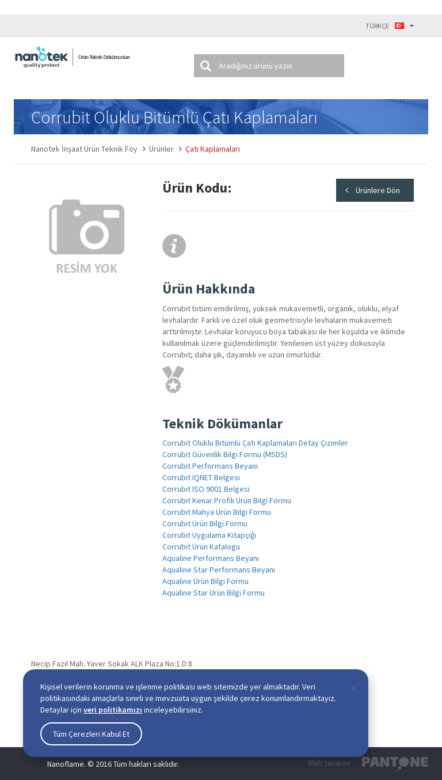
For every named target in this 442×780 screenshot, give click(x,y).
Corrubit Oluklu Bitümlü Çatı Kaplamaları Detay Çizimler (255, 443)
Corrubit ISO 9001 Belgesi (206, 489)
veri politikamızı (112, 709)
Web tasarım (328, 763)
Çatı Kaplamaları (212, 149)
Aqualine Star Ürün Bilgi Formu (213, 592)
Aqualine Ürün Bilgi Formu (205, 581)
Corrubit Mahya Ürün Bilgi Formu (216, 512)
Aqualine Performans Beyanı (210, 558)
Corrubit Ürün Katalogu (201, 546)
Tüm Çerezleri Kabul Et (91, 734)
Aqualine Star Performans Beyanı (218, 569)
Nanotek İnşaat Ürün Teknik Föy (84, 149)
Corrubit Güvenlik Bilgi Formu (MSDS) (224, 454)
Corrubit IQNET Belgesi (201, 477)
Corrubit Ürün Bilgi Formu (204, 523)
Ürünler (161, 149)
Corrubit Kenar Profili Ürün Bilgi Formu (226, 500)
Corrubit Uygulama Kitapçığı (209, 535)
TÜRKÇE (389, 25)
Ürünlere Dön (378, 190)
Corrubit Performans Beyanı (210, 466)
